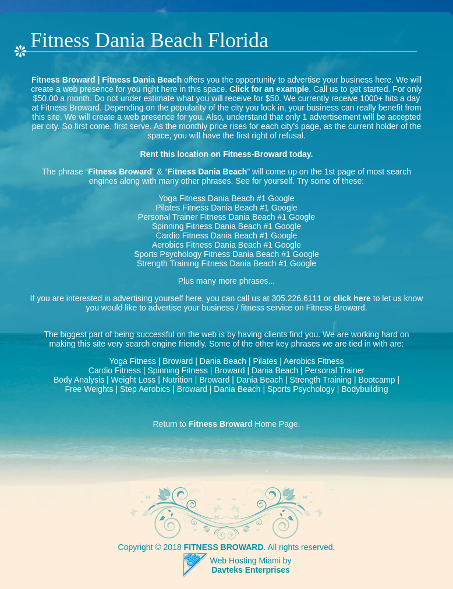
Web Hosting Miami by (251, 560)
